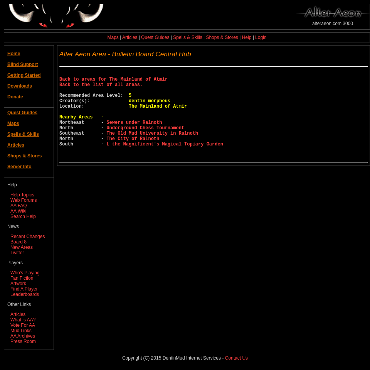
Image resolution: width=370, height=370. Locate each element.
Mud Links (21, 330)
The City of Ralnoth (132, 153)
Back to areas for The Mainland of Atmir (113, 81)
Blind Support (22, 64)
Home (13, 53)
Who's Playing (25, 272)
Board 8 (18, 242)
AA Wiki (18, 211)
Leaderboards (24, 294)
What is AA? (22, 320)
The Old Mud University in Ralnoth (152, 147)
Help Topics (22, 195)
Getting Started (24, 75)
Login (260, 37)
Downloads (19, 86)
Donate (15, 97)
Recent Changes (27, 236)
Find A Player (24, 289)
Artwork (18, 283)
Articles (129, 37)
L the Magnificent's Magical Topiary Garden (164, 160)
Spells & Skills (187, 37)
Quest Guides (155, 37)
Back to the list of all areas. (101, 87)
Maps (113, 37)
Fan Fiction (21, 278)
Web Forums (23, 200)
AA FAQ (18, 205)
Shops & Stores (222, 37)
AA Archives (22, 336)
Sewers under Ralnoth (134, 133)
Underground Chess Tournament (145, 140)
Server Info (19, 166)
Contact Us (236, 358)
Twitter (17, 252)
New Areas (21, 247)
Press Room (23, 341)
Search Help (23, 216)
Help (247, 37)
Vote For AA (22, 325)
